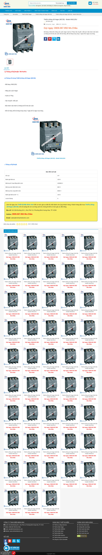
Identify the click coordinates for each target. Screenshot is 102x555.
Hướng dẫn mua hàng (83, 526)
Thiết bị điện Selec (58, 530)
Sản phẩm (27, 10)
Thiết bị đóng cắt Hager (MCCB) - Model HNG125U (51, 158)
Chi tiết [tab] (6, 68)
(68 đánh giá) (49, 21)
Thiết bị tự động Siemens (60, 524)
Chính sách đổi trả (82, 530)
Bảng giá (54, 10)
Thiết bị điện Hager (58, 526)
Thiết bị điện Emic (58, 532)
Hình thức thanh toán (41, 10)
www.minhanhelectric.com (16, 530)
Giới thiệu (18, 10)
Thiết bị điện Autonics (59, 534)
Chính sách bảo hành (83, 528)
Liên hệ (70, 10)
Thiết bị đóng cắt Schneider (60, 536)
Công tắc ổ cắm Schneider (60, 538)
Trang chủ (8, 10)
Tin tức (62, 10)
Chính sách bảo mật (83, 532)
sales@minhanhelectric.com (15, 528)
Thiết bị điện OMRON (59, 528)
